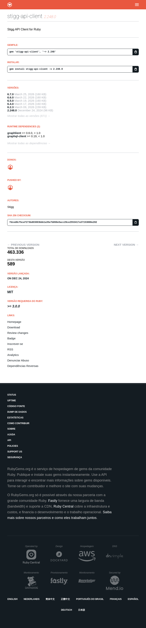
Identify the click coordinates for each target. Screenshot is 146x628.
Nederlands (31, 599)
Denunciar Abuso (18, 360)
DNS (117, 546)
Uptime (11, 400)
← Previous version (23, 244)
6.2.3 (10, 107)
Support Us (14, 451)
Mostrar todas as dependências (27, 143)
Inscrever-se (15, 343)
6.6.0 (10, 97)
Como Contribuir (18, 423)
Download (13, 327)
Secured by (116, 572)
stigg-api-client (24, 16)
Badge (11, 338)
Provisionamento (59, 572)
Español (133, 599)
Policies (12, 446)
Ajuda (11, 434)
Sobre (11, 429)
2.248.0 (12, 110)
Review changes (17, 332)
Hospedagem (87, 546)
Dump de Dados (17, 412)
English (12, 599)
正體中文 (65, 599)
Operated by (32, 547)
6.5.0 (10, 100)
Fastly (52, 501)
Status (11, 395)
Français (116, 599)
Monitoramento (32, 572)
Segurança (14, 457)
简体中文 (50, 599)
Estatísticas (15, 417)
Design (62, 546)
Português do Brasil (90, 599)
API (9, 440)
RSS (10, 349)
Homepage (14, 321)
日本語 (81, 610)
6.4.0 (10, 103)
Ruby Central (64, 506)
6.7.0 (10, 94)
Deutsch (66, 610)
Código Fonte (16, 406)
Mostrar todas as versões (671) (27, 115)
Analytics (13, 354)
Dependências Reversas (22, 365)
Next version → (126, 244)
